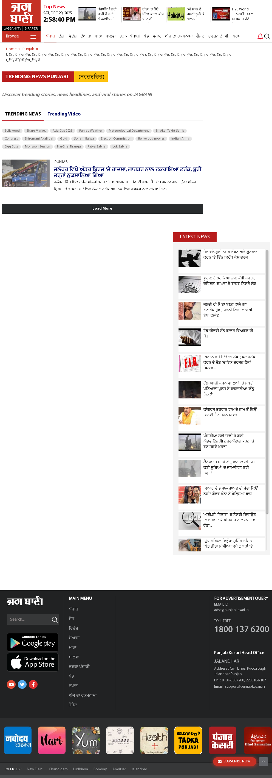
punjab (28, 49)
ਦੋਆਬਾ (85, 36)
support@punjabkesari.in (245, 687)
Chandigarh (58, 769)
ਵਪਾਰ (157, 36)
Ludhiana (80, 769)
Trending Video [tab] (64, 114)
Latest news (195, 237)
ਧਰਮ (236, 36)
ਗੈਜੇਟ (200, 36)
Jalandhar (139, 769)
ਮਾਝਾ (98, 36)
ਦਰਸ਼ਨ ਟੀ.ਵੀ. (218, 36)
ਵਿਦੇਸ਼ (72, 36)
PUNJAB (61, 162)
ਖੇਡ (146, 36)
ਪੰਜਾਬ (50, 36)
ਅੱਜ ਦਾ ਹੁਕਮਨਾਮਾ (179, 36)
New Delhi (35, 769)
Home (11, 49)
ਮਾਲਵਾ (111, 36)
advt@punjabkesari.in (231, 610)
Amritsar (119, 769)
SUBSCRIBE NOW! (234, 761)
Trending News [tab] (23, 114)
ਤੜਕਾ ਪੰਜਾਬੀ (129, 36)
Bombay (100, 769)
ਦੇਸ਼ (61, 36)
